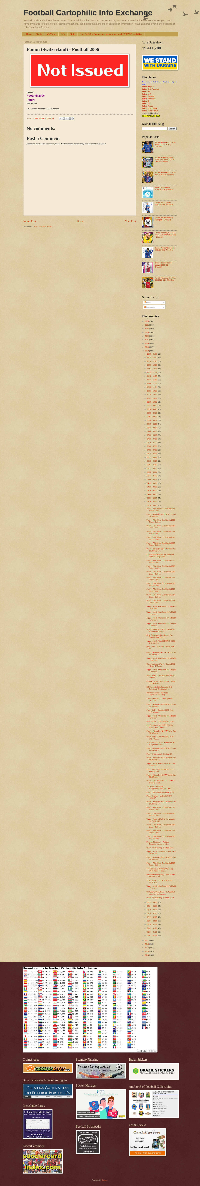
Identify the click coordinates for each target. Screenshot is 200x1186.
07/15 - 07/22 (152, 443)
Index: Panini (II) (148, 99)
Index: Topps (147, 106)
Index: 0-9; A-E (148, 87)
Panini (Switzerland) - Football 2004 (160, 898)
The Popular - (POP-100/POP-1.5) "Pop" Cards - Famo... (160, 726)
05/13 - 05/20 (152, 476)
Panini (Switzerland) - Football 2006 (160, 792)
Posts (147, 302)
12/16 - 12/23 (152, 361)
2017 (147, 940)
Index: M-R (146, 94)
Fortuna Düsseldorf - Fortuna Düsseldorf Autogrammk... (158, 843)
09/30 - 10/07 (152, 402)
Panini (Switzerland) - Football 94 (159, 754)
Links (72, 34)
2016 (147, 944)
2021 (147, 340)
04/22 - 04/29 (152, 487)
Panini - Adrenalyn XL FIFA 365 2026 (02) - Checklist (165, 173)
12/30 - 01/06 (152, 354)
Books (39, 34)
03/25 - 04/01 (152, 502)
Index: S (145, 101)
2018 (147, 351)
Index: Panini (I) (148, 96)
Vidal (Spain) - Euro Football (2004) (160, 722)
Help (63, 34)
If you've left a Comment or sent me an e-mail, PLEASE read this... (111, 34)
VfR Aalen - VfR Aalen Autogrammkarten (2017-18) (159, 788)
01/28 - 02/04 (152, 924)
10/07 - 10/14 (152, 398)
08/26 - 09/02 (152, 420)
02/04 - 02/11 (152, 921)
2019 (147, 347)
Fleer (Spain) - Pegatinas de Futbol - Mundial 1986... (160, 770)
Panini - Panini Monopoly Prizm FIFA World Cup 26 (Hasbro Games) (164, 160)
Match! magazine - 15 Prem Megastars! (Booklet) (157, 694)
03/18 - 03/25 (152, 505)
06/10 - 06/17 (152, 461)
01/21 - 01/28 (152, 928)
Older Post (130, 221)
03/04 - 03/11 (152, 906)
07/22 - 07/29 (152, 439)
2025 (147, 325)
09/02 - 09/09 (152, 417)
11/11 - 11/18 (152, 380)
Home (29, 34)
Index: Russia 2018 (150, 111)
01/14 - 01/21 (152, 932)
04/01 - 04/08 (152, 498)
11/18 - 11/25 (152, 376)
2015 (147, 948)
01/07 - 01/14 (152, 935)
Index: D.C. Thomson (150, 89)
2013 (147, 955)
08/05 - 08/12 (152, 431)
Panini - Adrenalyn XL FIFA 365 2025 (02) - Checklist (165, 279)
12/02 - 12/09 (152, 369)
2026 (147, 321)
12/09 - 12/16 (152, 365)
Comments (149, 307)
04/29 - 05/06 (152, 483)
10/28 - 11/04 (152, 387)
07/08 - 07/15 (152, 446)
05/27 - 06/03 (152, 468)
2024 (147, 328)
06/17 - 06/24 (152, 457)
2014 (147, 951)
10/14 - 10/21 (152, 394)
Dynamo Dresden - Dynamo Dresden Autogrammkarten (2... (161, 630)
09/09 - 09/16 (152, 413)
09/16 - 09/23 (152, 409)
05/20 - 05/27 (152, 472)
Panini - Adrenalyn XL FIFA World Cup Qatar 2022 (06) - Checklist (165, 235)
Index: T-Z (146, 103)
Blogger (104, 1180)
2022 (147, 336)
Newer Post (29, 221)
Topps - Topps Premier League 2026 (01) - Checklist (163, 265)
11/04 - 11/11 (152, 383)
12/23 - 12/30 (152, 357)
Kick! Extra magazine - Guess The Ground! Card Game (160, 636)
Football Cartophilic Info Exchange (87, 12)
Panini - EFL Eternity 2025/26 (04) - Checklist (164, 204)
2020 (147, 343)
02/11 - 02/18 (152, 917)
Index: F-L (146, 91)
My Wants (51, 34)
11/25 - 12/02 (152, 372)
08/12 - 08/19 (152, 428)
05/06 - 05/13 (152, 479)
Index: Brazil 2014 (149, 108)
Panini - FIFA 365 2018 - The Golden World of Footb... (161, 782)
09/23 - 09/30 (152, 406)
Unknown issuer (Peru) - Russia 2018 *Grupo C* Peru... (161, 665)
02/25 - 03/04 (152, 910)
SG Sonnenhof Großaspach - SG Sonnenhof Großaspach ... (159, 688)
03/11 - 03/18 (152, 902)
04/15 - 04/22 (152, 491)
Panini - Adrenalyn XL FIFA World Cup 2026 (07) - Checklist (165, 144)
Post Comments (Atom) (43, 226)
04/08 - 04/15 (152, 494)
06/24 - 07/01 (152, 454)
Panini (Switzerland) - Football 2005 (160, 848)
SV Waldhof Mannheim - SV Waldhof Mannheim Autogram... (161, 893)
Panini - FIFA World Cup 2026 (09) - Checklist (164, 219)
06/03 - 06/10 (152, 465)
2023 (147, 332)
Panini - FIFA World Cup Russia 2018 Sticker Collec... (161, 509)
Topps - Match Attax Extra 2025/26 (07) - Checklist (165, 249)
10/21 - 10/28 (152, 391)
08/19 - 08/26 (152, 424)
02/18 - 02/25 (152, 913)
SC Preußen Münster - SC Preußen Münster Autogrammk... (160, 556)
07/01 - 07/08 (152, 450)
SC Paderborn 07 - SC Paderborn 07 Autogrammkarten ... (161, 743)
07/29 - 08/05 (152, 435)
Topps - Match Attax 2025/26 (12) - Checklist (164, 189)
